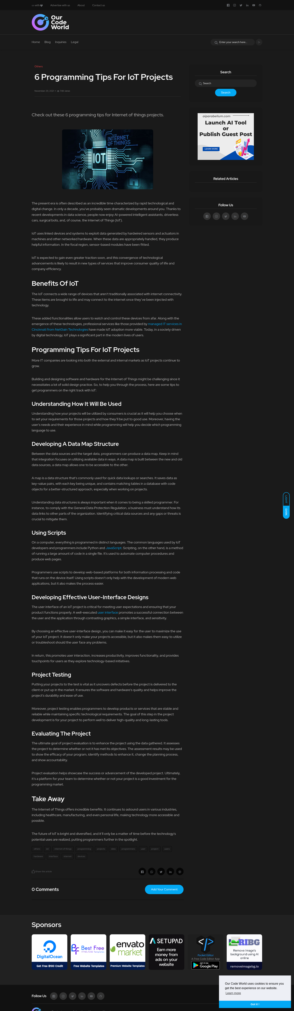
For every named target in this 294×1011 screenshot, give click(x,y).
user (143, 848)
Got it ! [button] (255, 1004)
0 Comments (45, 889)
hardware (38, 856)
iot (47, 848)
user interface (108, 612)
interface (53, 856)
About (81, 5)
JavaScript (114, 548)
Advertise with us (60, 5)
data (113, 848)
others (37, 848)
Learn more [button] (233, 993)
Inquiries (60, 42)
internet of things (63, 848)
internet (68, 856)
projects (101, 848)
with (37, 5)
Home (36, 42)
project (154, 848)
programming (84, 848)
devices (81, 856)
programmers (128, 848)
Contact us (98, 5)
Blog (47, 42)
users (167, 848)
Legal (74, 42)
